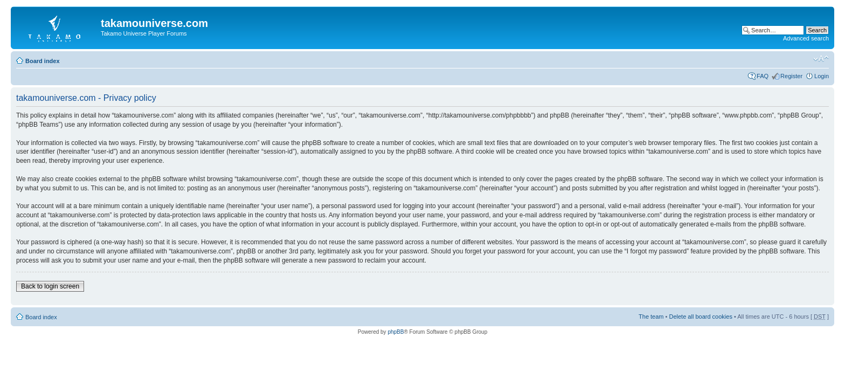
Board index (42, 61)
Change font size (821, 59)
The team (651, 316)
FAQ (762, 76)
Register (791, 76)
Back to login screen (50, 286)
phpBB (395, 332)
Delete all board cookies (700, 316)
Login (821, 76)
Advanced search (806, 38)
